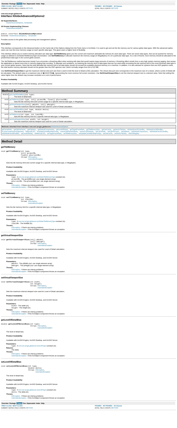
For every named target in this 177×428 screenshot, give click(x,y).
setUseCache (107, 138)
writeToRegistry (134, 138)
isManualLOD (30, 135)
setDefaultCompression (139, 135)
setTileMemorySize (70, 138)
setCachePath (100, 135)
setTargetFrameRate (54, 138)
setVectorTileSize (120, 138)
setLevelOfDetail (26, 138)
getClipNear (31, 133)
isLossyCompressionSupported (12, 135)
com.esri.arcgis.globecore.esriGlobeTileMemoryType (37, 183)
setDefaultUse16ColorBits (158, 135)
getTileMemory (14, 101)
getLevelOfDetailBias (16, 96)
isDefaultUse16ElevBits (154, 133)
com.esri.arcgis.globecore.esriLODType (32, 361)
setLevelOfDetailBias (16, 112)
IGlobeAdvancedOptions (14, 23)
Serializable (28, 23)
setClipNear (125, 135)
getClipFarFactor (19, 133)
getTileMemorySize (93, 133)
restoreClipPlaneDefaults (69, 135)
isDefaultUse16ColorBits (135, 133)
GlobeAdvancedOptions (14, 28)
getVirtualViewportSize (17, 106)
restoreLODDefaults (86, 135)
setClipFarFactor (113, 135)
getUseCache (106, 133)
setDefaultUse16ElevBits (10, 138)
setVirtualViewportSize (17, 122)
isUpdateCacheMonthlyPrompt (47, 135)
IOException (32, 163)
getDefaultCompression (46, 133)
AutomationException (35, 165)
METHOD (29, 8)
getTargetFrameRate (77, 133)
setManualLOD (40, 138)
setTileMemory (14, 117)
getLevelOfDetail (62, 133)
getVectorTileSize (119, 133)
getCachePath (7, 133)
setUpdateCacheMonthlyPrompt (90, 138)
